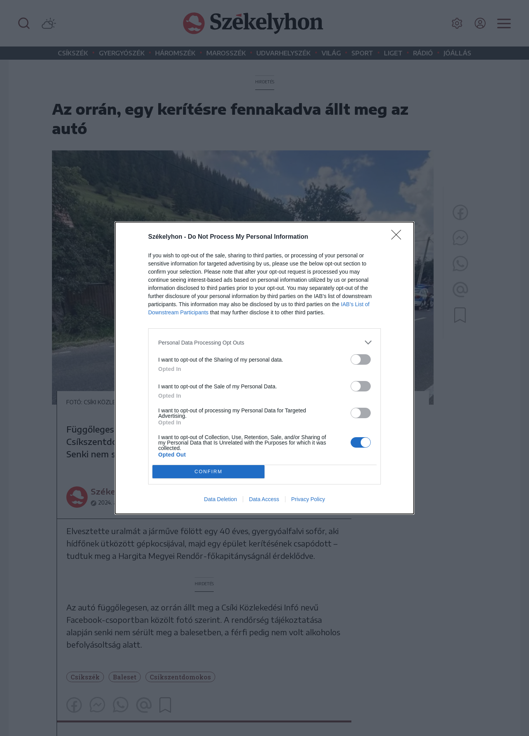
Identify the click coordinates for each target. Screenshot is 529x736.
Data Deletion (220, 499)
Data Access (264, 499)
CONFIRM (208, 472)
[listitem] (264, 342)
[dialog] (264, 368)
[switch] (361, 359)
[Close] (398, 237)
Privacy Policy (308, 499)
